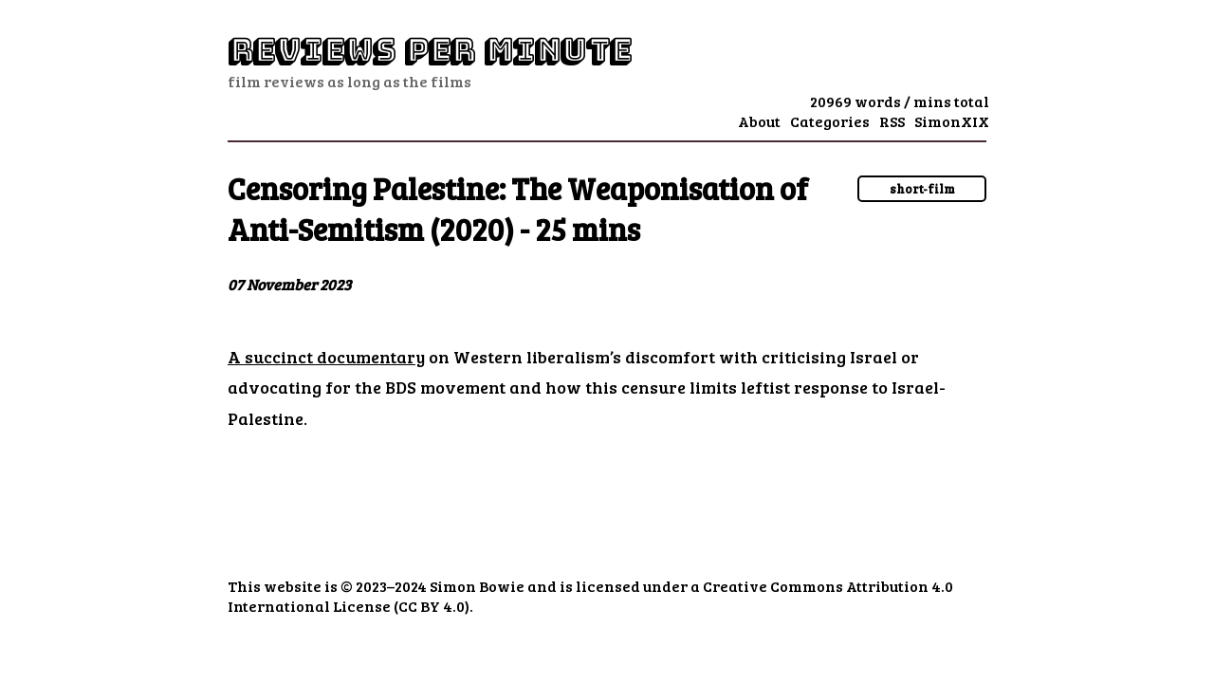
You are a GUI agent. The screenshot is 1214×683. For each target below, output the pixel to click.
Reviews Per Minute (429, 50)
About (759, 121)
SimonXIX (951, 121)
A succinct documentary (326, 356)
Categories (830, 121)
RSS (892, 121)
